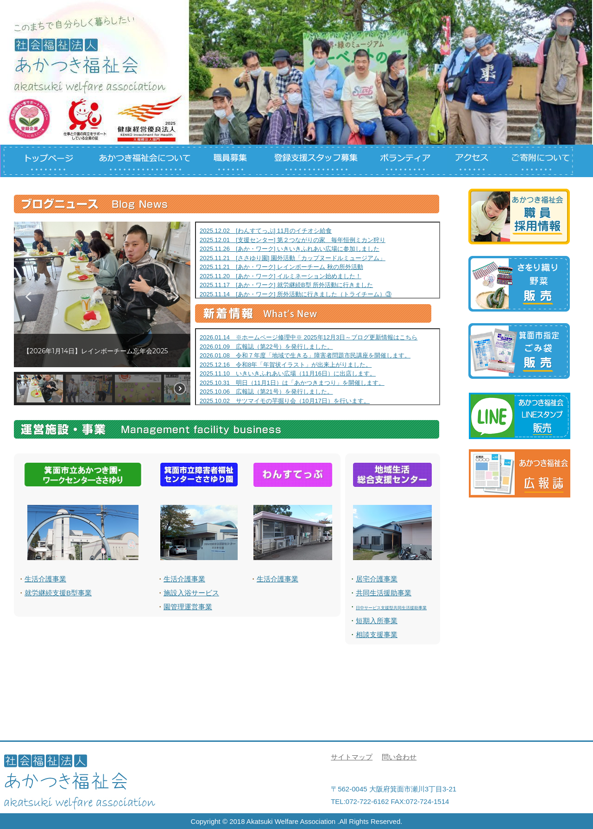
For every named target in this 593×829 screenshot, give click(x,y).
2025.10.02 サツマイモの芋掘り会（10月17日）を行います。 (285, 400)
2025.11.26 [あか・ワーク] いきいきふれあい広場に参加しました (289, 248)
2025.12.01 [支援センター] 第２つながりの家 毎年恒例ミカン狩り (292, 239)
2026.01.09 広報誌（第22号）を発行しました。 (266, 346)
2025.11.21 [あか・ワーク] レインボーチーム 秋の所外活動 (281, 266)
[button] (28, 296)
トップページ (42, 161)
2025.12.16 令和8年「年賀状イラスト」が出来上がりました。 (286, 364)
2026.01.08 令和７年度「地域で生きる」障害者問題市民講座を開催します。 (305, 355)
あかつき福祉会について (143, 161)
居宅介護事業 (376, 579)
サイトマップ (351, 757)
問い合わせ (399, 757)
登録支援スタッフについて (313, 161)
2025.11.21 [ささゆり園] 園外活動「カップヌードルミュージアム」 (292, 258)
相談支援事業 (376, 634)
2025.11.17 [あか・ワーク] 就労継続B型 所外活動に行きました (286, 284)
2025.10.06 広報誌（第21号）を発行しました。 (266, 391)
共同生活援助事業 (383, 593)
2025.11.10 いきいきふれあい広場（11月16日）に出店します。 (288, 373)
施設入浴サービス (191, 593)
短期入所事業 (376, 621)
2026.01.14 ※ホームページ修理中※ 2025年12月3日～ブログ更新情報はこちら (308, 337)
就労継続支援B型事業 (58, 593)
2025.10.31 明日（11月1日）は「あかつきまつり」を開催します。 (292, 382)
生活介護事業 (45, 579)
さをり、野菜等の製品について (519, 284)
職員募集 (230, 161)
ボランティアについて (408, 161)
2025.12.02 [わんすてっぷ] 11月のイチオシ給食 (266, 230)
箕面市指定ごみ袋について (519, 351)
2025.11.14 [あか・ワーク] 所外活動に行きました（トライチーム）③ (295, 294)
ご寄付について (543, 161)
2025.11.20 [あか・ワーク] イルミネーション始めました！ (280, 276)
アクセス (478, 161)
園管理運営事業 (188, 607)
